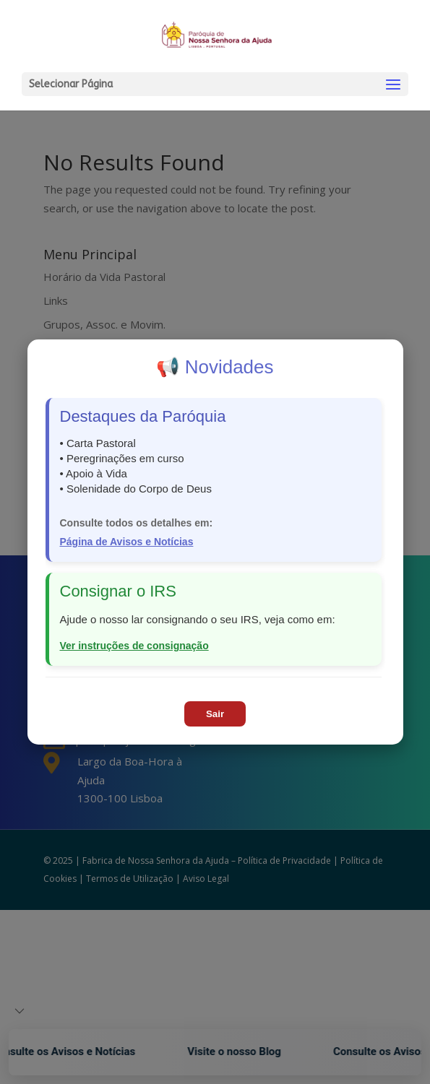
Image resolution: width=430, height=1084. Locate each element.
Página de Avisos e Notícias (127, 541)
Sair (215, 713)
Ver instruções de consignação (134, 645)
